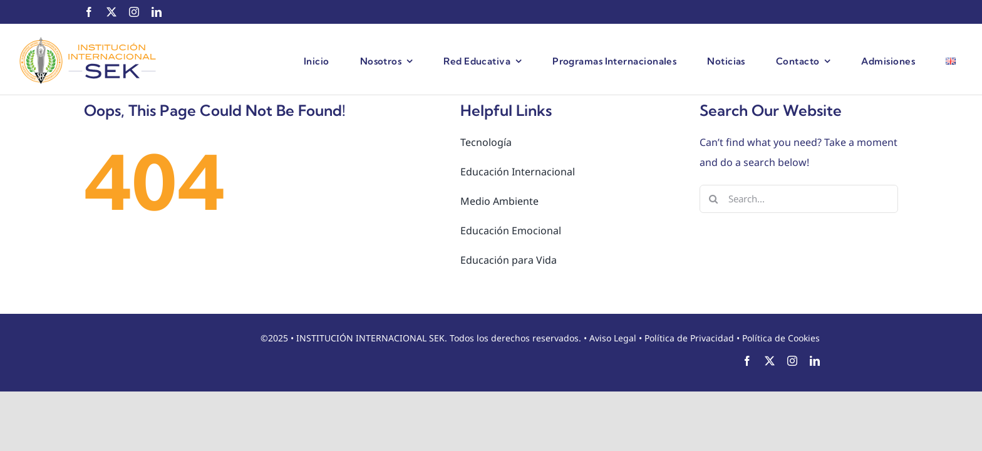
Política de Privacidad (689, 338)
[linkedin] (157, 12)
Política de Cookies (781, 338)
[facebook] (89, 12)
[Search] (714, 199)
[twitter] (111, 12)
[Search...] (799, 199)
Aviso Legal (612, 338)
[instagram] (134, 12)
